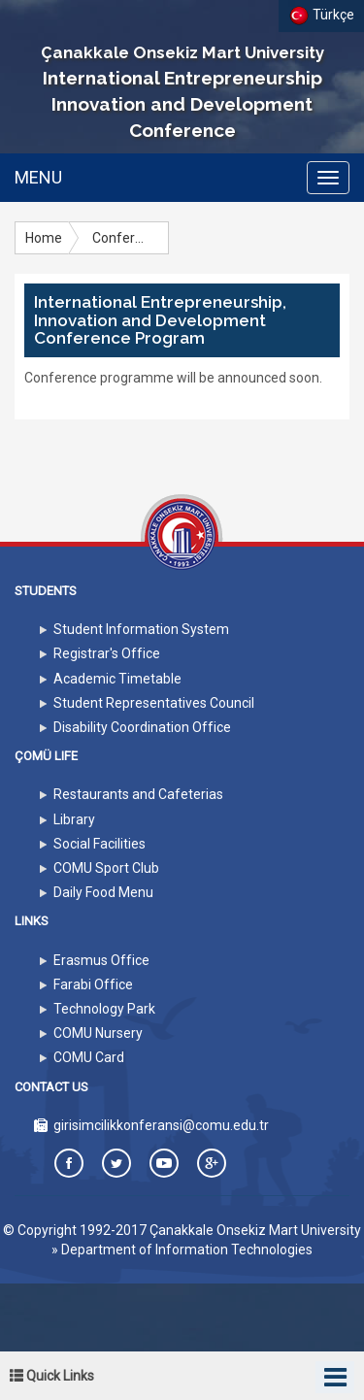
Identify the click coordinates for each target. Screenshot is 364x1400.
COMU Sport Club (106, 868)
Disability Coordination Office (142, 727)
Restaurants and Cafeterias (138, 794)
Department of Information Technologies (187, 1249)
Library (74, 819)
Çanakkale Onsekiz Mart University (255, 1230)
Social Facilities (99, 843)
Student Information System (141, 629)
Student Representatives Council (153, 703)
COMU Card (88, 1057)
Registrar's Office (106, 653)
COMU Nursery (98, 1033)
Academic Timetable (117, 678)
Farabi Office (93, 984)
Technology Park (104, 1009)
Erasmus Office (101, 960)
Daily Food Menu (103, 892)
